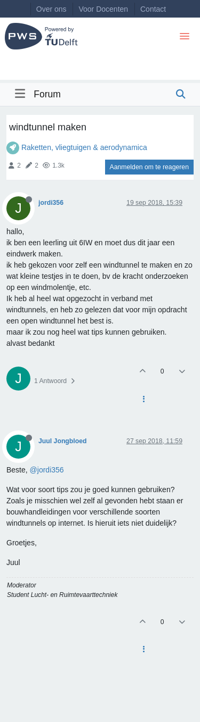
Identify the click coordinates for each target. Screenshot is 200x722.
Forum (47, 94)
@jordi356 (47, 470)
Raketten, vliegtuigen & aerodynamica (84, 147)
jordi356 (50, 202)
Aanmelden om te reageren (149, 167)
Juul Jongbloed (62, 441)
